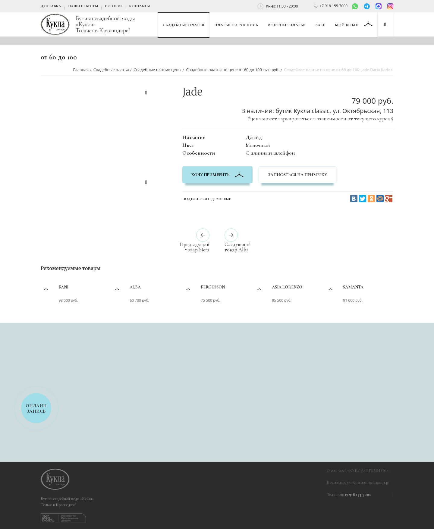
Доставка (51, 6)
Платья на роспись (236, 25)
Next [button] (146, 183)
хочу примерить (217, 174)
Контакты (139, 6)
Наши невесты (83, 6)
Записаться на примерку (297, 174)
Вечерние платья (287, 25)
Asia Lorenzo (307, 287)
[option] (146, 114)
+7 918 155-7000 (334, 5)
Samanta (373, 287)
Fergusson (233, 287)
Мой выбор (347, 25)
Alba (155, 287)
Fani (84, 287)
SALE (320, 25)
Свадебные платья (183, 25)
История (113, 6)
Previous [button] (146, 93)
